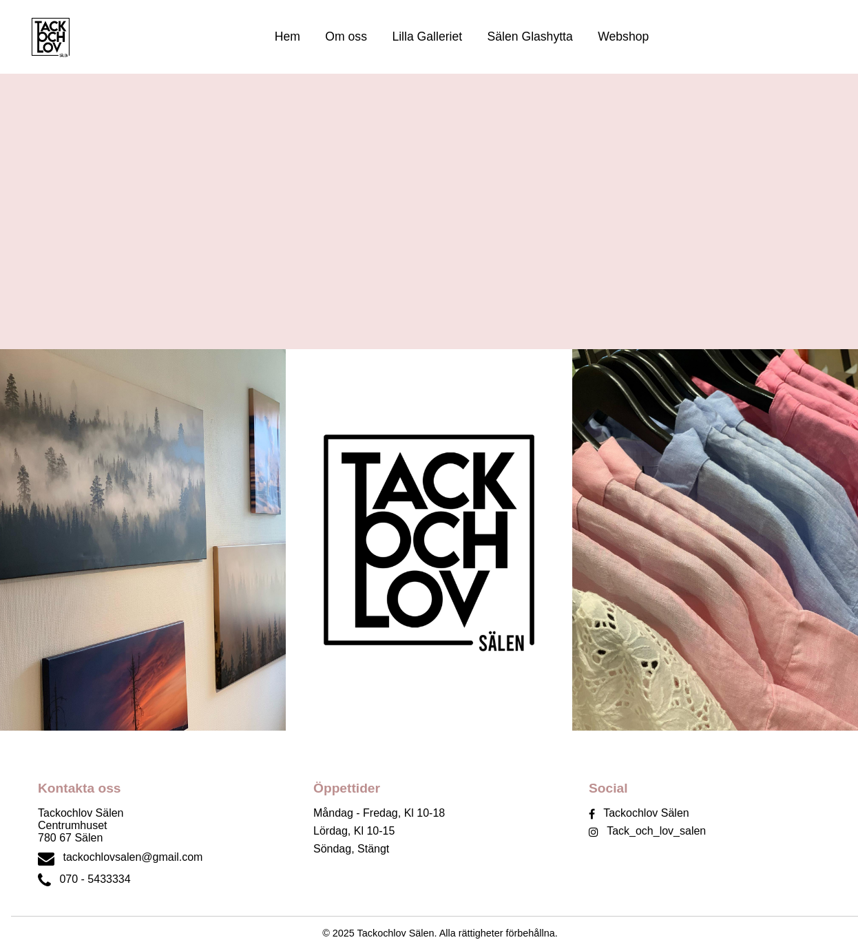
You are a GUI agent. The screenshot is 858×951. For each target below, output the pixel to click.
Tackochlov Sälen (646, 813)
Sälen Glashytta (530, 36)
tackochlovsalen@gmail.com (132, 858)
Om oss (346, 36)
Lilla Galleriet (427, 36)
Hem (287, 36)
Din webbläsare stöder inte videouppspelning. (429, 211)
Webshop (623, 36)
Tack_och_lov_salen (656, 831)
